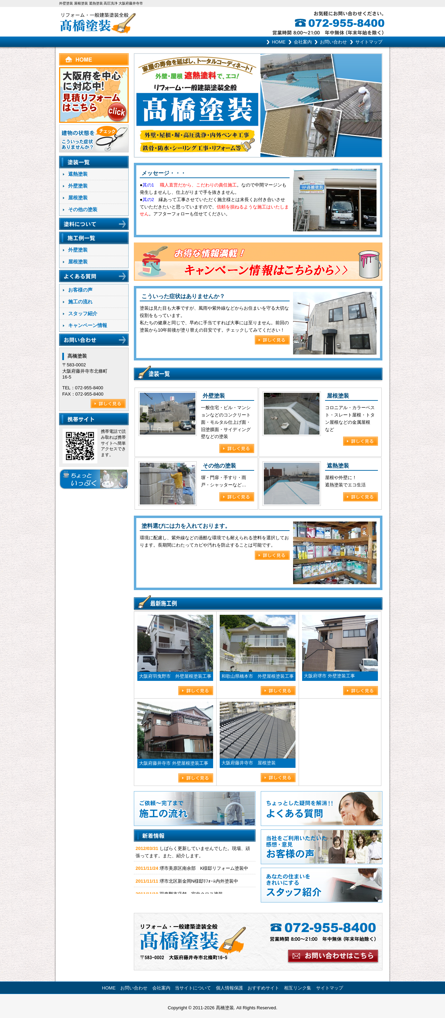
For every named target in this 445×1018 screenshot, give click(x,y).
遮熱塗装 (78, 174)
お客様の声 (80, 290)
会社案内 (303, 42)
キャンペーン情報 (87, 325)
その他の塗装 (82, 209)
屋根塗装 (78, 197)
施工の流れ (80, 301)
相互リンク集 (297, 988)
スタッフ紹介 (82, 313)
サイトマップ (368, 42)
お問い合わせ (333, 42)
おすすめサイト (263, 988)
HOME (278, 42)
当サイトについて (193, 988)
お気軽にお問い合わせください (349, 22)
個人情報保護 (229, 988)
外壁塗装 (78, 186)
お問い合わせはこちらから (258, 941)
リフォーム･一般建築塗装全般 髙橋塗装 (141, 22)
